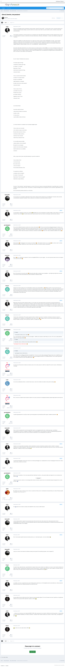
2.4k (11, 497)
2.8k (11, 35)
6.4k (11, 264)
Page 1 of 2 (12, 22)
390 (11, 388)
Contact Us (3, 665)
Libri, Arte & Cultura (14, 18)
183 (11, 294)
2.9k (11, 405)
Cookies (6, 665)
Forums (3, 8)
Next (6, 22)
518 (11, 573)
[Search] (51, 8)
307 (11, 604)
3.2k (11, 203)
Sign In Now (33, 651)
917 (11, 338)
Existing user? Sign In (60, 1)
